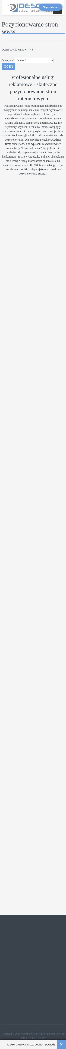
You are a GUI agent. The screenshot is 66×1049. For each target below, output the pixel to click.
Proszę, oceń (8, 60)
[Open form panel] (50, 7)
